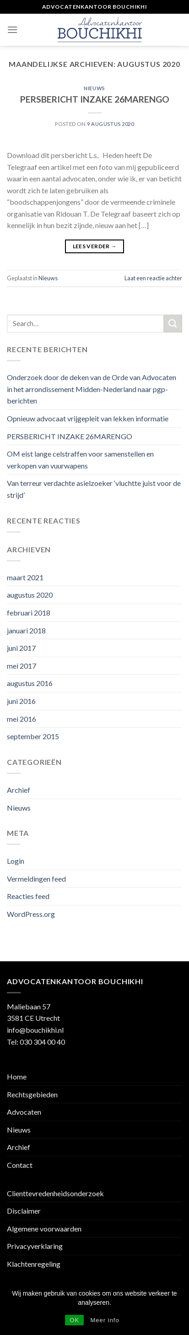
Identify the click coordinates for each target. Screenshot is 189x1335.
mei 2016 (21, 718)
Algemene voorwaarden (44, 1228)
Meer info (105, 1320)
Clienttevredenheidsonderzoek (55, 1193)
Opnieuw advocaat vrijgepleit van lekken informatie (87, 418)
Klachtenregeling (33, 1263)
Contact (19, 1165)
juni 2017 (21, 647)
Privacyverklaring (35, 1246)
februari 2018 (28, 612)
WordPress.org (31, 914)
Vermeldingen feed (36, 878)
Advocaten (24, 1111)
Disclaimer (24, 1210)
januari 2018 (26, 630)
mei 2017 (21, 665)
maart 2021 (25, 577)
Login (15, 860)
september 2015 (33, 736)
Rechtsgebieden (32, 1094)
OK (74, 1320)
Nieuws (94, 88)
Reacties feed (28, 896)
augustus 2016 (30, 683)
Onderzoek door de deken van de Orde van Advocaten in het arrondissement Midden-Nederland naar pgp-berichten (91, 389)
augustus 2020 (30, 594)
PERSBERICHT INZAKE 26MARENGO (94, 99)
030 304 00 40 (42, 1041)
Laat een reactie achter (153, 278)
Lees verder (95, 246)
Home (17, 1076)
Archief (18, 789)
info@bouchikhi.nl (35, 1029)
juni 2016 (21, 701)
